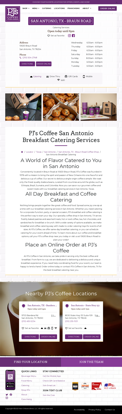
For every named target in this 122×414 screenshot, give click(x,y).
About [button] (86, 8)
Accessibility (79, 410)
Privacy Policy (95, 410)
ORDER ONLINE (107, 8)
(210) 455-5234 (28, 321)
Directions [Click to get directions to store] (27, 64)
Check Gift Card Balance (54, 381)
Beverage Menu (28, 376)
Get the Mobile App (52, 376)
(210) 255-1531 (71, 321)
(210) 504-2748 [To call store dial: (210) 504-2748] (30, 57)
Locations (59, 8)
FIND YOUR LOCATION (30, 362)
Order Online (44, 64)
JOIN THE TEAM (91, 362)
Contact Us (110, 410)
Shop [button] (25, 8)
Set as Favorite (57, 36)
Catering (46, 8)
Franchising (74, 8)
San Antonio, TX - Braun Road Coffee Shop (78, 152)
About (24, 394)
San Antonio (50, 152)
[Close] (116, 2)
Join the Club (49, 395)
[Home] (22, 152)
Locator (29, 152)
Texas (38, 152)
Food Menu (26, 381)
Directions (30, 337)
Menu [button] (35, 8)
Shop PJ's (25, 390)
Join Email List (49, 385)
